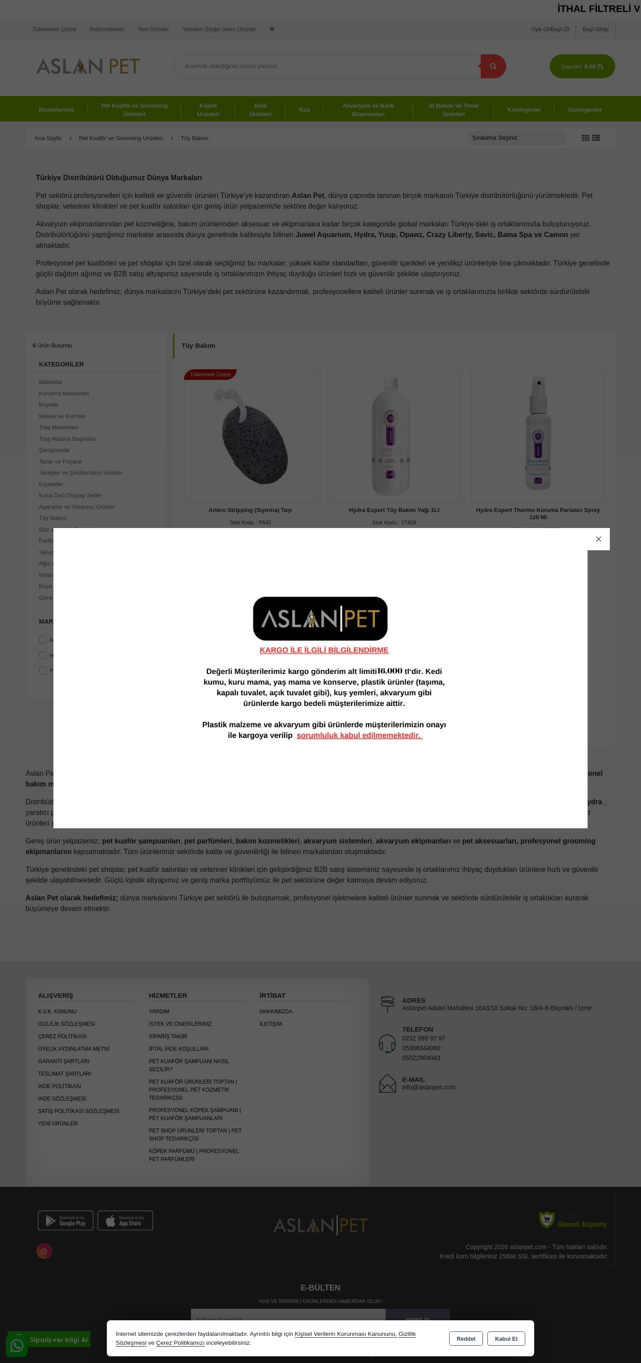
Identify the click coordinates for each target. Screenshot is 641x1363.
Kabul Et (506, 1339)
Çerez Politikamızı (180, 1342)
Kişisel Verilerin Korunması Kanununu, (346, 1334)
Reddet (466, 1339)
